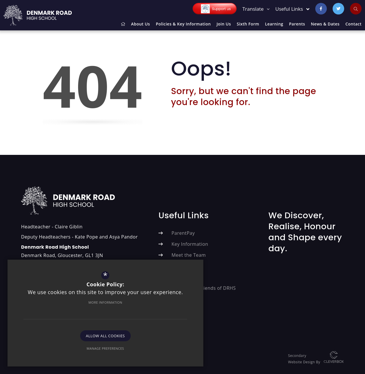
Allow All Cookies (62, 331)
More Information (62, 298)
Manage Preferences (62, 344)
